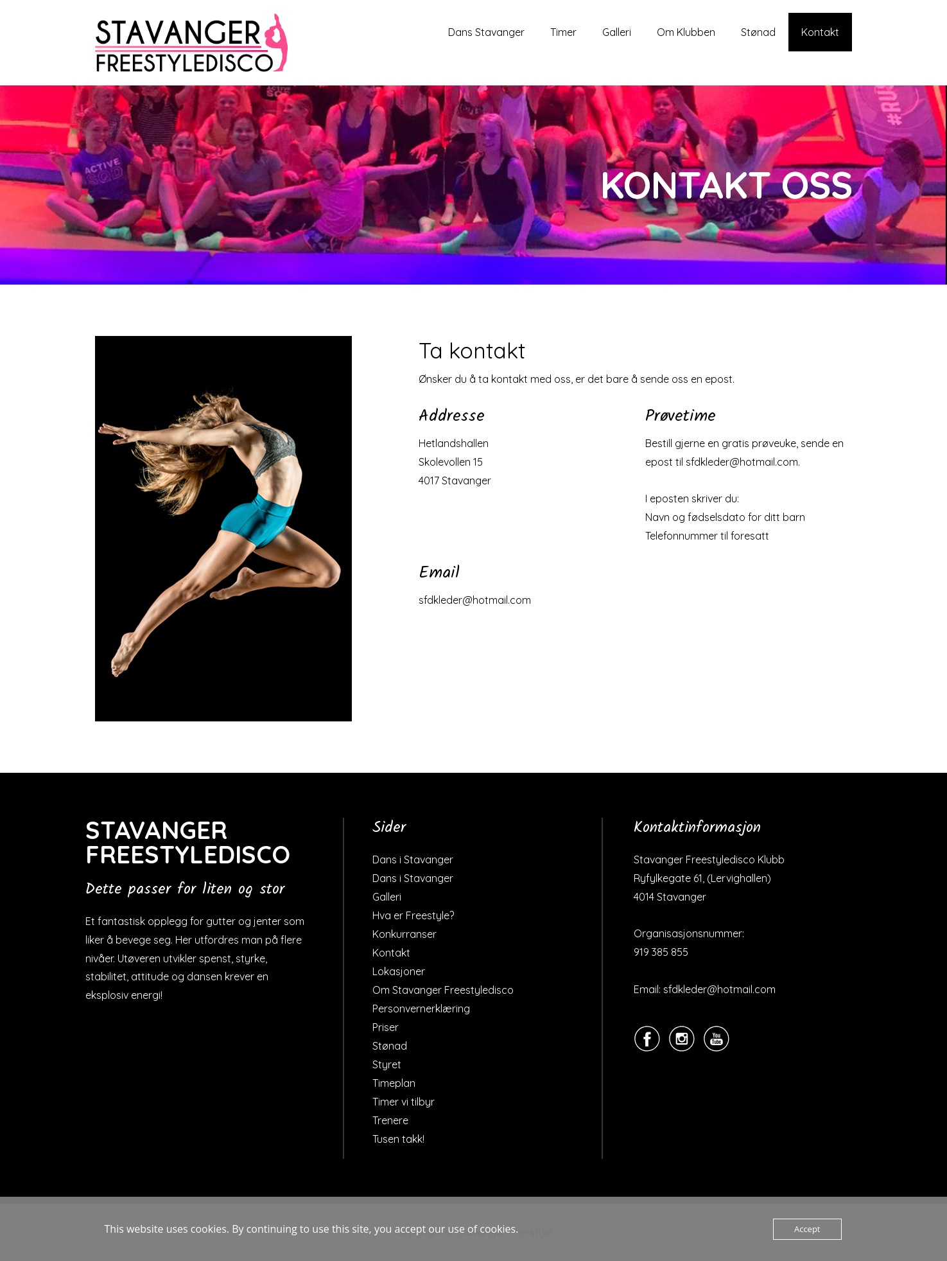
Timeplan (393, 1083)
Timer (563, 32)
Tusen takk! (398, 1139)
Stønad (758, 32)
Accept (807, 1229)
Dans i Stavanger (412, 859)
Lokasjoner (398, 971)
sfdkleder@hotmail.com (475, 600)
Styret (386, 1064)
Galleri (616, 32)
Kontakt (820, 32)
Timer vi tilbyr (403, 1101)
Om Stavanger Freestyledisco (443, 989)
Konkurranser (404, 934)
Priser (385, 1027)
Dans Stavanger (486, 32)
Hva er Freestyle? (413, 915)
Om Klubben (686, 32)
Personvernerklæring (421, 1008)
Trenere (390, 1120)
